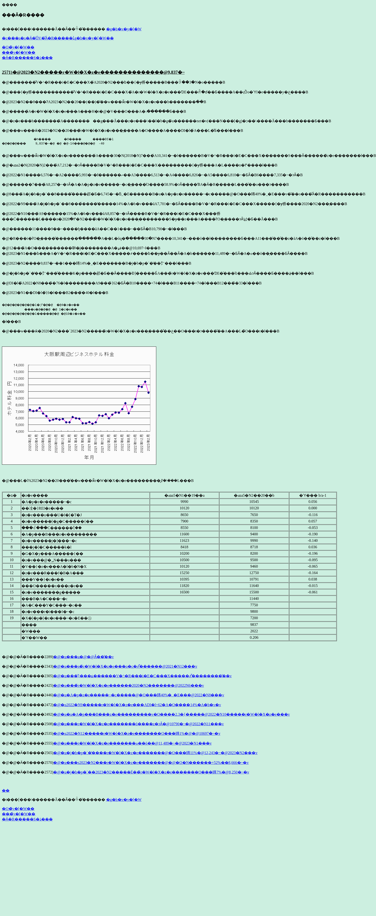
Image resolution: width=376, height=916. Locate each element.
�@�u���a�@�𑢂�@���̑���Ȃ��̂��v (83, 657)
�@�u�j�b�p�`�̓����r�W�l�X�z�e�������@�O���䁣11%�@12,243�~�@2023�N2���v (155, 753)
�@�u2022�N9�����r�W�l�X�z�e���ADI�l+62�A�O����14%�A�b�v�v (137, 705)
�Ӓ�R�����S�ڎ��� (27, 58)
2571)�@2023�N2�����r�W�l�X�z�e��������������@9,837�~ (93, 72)
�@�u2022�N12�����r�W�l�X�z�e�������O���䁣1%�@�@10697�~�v (136, 733)
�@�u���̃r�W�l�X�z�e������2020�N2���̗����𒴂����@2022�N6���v (128, 685)
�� (6, 790)
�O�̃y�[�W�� (18, 47)
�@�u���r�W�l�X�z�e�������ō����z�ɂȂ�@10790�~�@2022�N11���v (138, 724)
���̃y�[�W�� (18, 52)
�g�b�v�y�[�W (123, 29)
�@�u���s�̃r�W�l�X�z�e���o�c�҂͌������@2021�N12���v (125, 666)
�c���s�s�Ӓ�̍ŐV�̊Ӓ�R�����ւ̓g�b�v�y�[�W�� (58, 38)
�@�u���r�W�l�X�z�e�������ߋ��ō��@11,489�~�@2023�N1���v (132, 743)
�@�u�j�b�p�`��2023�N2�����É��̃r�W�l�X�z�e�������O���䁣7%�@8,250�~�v (151, 772)
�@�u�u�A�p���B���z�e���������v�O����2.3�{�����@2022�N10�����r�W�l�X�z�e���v (171, 714)
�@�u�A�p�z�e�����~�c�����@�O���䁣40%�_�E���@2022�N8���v (138, 695)
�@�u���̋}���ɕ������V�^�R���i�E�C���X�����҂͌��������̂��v (142, 676)
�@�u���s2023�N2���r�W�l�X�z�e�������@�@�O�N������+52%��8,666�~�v (151, 763)
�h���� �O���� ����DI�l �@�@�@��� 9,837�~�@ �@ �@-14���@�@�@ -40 (62, 141)
